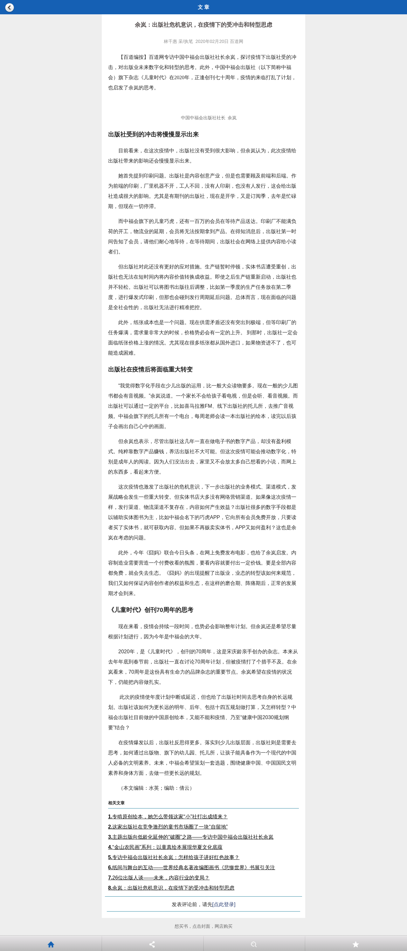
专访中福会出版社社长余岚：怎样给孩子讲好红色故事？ (173, 857)
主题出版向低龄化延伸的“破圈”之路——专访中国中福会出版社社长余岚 (190, 837)
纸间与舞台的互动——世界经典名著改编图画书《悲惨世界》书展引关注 (191, 867)
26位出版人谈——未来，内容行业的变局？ (159, 877)
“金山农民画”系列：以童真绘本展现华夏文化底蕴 (165, 847)
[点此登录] (224, 904)
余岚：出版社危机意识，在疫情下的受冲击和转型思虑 (171, 888)
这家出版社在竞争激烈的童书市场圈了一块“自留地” (168, 827)
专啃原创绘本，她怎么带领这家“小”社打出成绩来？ (168, 816)
